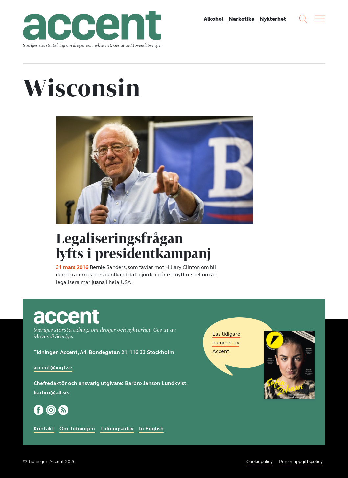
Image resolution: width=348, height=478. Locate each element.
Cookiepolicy (259, 461)
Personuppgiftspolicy (301, 461)
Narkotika (241, 19)
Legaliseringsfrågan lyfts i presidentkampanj (133, 245)
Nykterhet (273, 19)
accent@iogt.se (53, 367)
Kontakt (44, 428)
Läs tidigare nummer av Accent (226, 343)
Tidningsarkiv (117, 428)
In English (151, 428)
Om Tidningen (77, 428)
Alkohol (213, 19)
